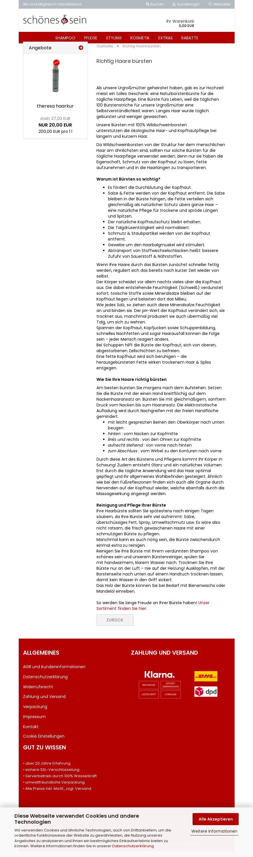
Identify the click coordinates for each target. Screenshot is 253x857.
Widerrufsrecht (38, 692)
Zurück (114, 626)
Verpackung (35, 712)
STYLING (114, 38)
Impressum (34, 722)
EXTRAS (165, 38)
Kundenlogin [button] (186, 4)
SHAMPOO (65, 38)
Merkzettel (219, 4)
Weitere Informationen (214, 831)
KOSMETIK (140, 38)
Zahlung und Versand (44, 702)
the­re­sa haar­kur (55, 111)
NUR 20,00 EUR (55, 127)
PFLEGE (90, 38)
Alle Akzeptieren (216, 819)
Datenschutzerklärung (133, 846)
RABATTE (189, 38)
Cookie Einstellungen (43, 741)
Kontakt (31, 732)
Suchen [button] (155, 4)
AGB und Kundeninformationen (54, 672)
